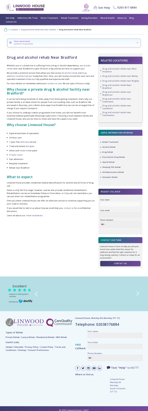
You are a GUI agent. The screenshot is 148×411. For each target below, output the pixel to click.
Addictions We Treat (27, 18)
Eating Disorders (89, 18)
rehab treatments (34, 215)
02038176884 (107, 324)
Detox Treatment (49, 18)
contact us (69, 208)
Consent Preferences (38, 350)
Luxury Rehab (28, 337)
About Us (122, 18)
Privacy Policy (32, 347)
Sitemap (22, 350)
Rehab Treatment (70, 18)
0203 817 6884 (127, 7)
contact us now (54, 83)
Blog (131, 18)
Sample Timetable (14, 347)
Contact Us (11, 21)
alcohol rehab (71, 73)
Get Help (104, 7)
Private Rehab (13, 337)
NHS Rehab (61, 337)
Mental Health (108, 18)
